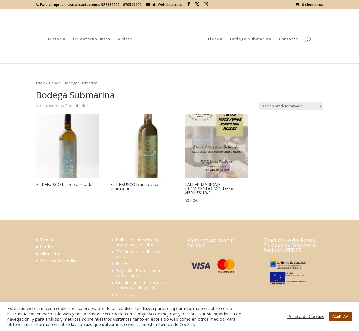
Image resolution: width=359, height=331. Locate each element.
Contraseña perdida (59, 261)
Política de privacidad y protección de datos (137, 242)
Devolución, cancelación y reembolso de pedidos (140, 285)
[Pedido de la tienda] (291, 106)
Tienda (213, 38)
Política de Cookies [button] (305, 316)
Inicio (40, 82)
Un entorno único (92, 38)
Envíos (122, 263)
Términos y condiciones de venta (141, 254)
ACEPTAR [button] (340, 316)
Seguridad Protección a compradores (138, 273)
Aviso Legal (127, 294)
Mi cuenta (49, 253)
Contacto (287, 38)
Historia (58, 38)
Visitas (126, 38)
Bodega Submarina (249, 38)
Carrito (46, 246)
